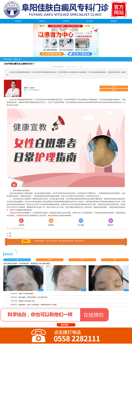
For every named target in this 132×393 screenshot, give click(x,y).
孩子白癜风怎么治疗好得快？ (21, 236)
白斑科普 (66, 21)
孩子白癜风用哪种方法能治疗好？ (23, 233)
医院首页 (18, 21)
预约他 (114, 90)
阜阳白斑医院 (7, 59)
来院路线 (113, 21)
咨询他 (114, 87)
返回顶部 (66, 325)
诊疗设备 (90, 21)
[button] (64, 54)
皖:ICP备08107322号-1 (33, 375)
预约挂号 (42, 21)
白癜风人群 (17, 59)
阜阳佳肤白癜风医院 (17, 228)
